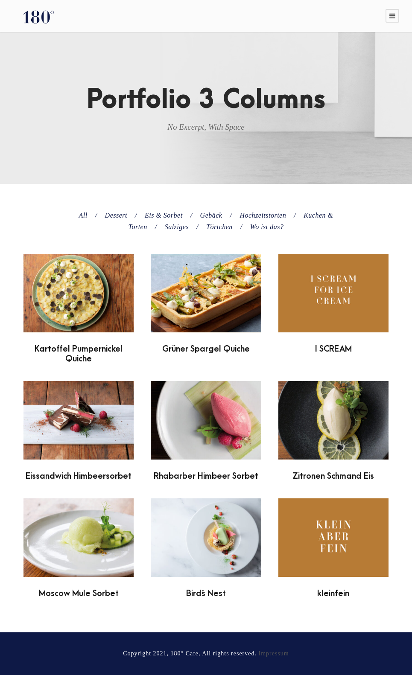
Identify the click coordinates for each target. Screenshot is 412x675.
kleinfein (333, 593)
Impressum (274, 653)
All (83, 215)
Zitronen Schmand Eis (333, 476)
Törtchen (219, 226)
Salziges (177, 226)
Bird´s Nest (206, 593)
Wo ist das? (267, 226)
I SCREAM (333, 349)
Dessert (116, 215)
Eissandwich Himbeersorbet (78, 476)
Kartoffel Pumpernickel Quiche (79, 354)
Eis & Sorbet (164, 215)
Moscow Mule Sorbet (79, 593)
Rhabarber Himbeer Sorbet (206, 476)
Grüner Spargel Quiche (206, 349)
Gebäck (211, 215)
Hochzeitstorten (263, 215)
